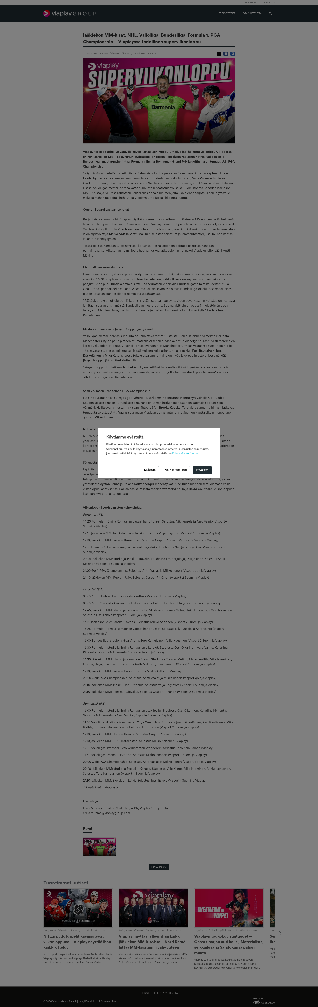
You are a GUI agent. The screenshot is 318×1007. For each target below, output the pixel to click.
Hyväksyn (202, 470)
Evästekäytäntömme (185, 453)
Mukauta (150, 470)
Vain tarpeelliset (176, 470)
